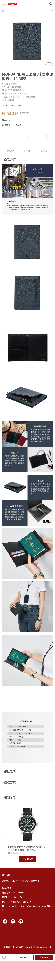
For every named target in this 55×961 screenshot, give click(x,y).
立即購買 (44, 957)
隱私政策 (26, 880)
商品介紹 (10, 151)
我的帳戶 (6, 880)
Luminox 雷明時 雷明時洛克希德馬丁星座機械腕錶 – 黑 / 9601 (26, 848)
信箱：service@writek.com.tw (16, 901)
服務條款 (35, 880)
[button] (51, 836)
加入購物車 (25, 957)
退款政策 (16, 880)
